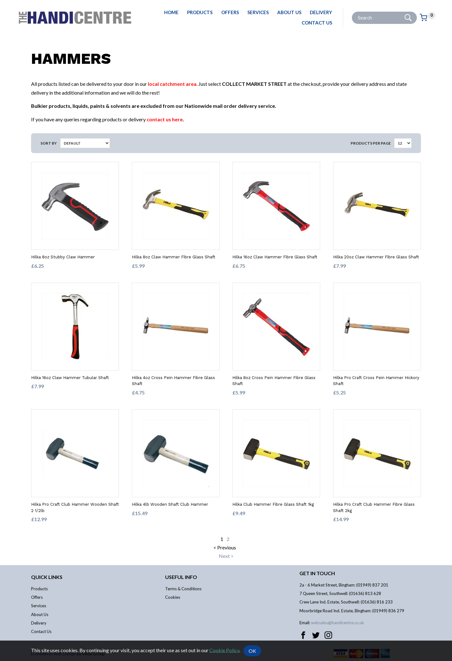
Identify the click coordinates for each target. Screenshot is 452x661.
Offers (230, 12)
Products (200, 12)
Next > (226, 556)
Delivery (321, 12)
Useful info (181, 577)
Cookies (172, 597)
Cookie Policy (224, 650)
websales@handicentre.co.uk (337, 622)
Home (171, 12)
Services (258, 12)
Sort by (48, 143)
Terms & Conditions (183, 588)
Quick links (46, 577)
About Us (289, 12)
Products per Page (371, 143)
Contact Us (317, 22)
